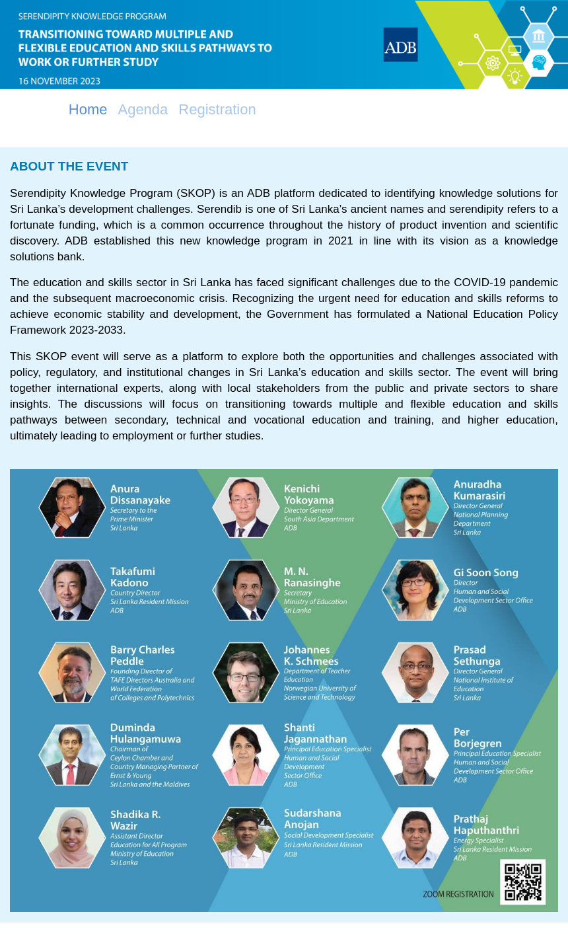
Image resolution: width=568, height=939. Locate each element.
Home (88, 109)
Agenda (143, 109)
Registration (217, 109)
